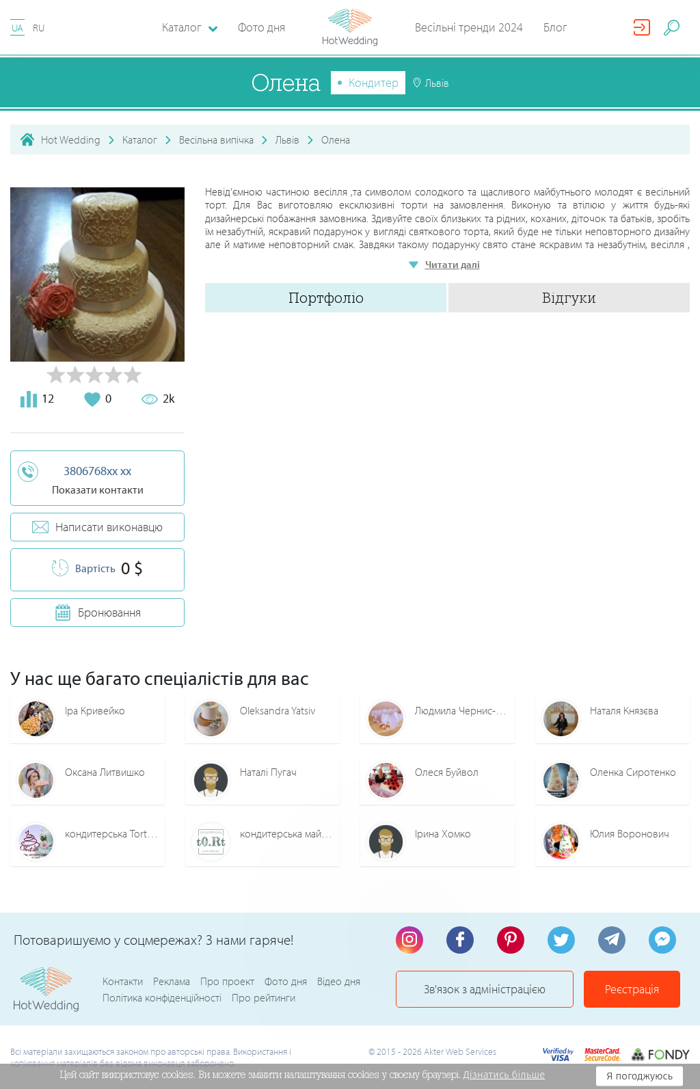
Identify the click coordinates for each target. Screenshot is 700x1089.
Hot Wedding (70, 139)
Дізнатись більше (504, 1074)
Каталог (139, 139)
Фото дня (261, 27)
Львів (287, 139)
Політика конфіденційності (162, 997)
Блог (555, 27)
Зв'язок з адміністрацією (485, 989)
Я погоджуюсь (639, 1076)
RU (38, 27)
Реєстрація (632, 989)
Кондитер (374, 82)
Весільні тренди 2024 (469, 27)
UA (17, 27)
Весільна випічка (216, 139)
